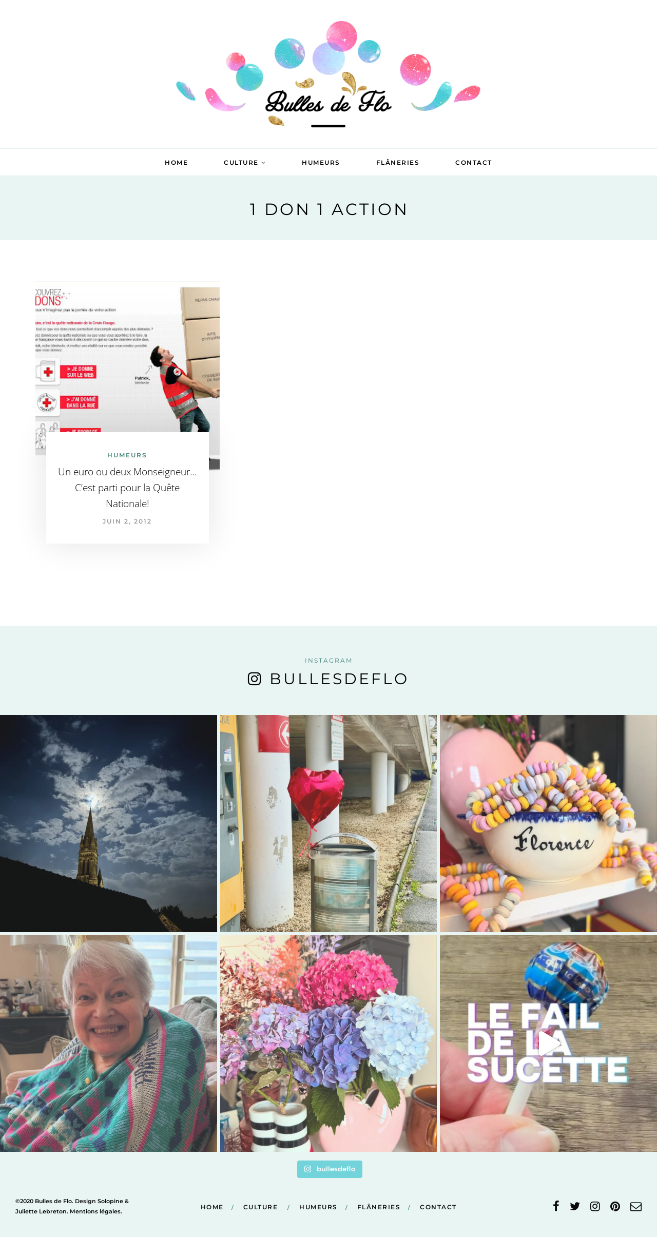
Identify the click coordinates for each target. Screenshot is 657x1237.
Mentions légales (95, 1211)
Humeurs (321, 162)
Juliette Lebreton (41, 1211)
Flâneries (398, 162)
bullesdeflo (339, 678)
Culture (241, 162)
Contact (473, 162)
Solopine (110, 1201)
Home (176, 162)
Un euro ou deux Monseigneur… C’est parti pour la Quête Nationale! (127, 487)
